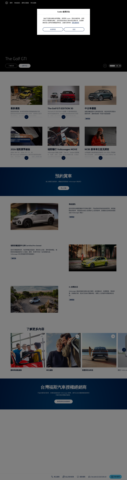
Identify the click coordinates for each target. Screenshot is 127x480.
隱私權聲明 (75, 23)
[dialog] (63, 240)
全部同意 (53, 29)
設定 (74, 29)
